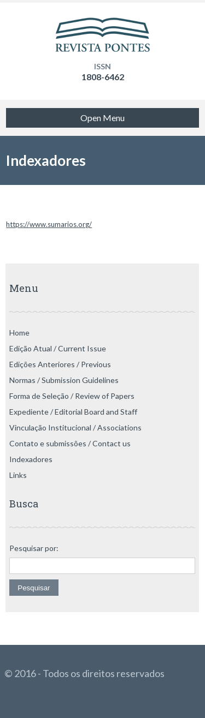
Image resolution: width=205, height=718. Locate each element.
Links (18, 475)
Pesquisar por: (33, 548)
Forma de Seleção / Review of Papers (71, 395)
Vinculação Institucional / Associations (75, 427)
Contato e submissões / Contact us (70, 443)
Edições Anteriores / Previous (60, 364)
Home (19, 332)
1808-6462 (102, 76)
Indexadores (30, 459)
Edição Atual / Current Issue (57, 348)
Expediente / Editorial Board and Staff (73, 411)
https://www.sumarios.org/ (49, 224)
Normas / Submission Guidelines (64, 380)
